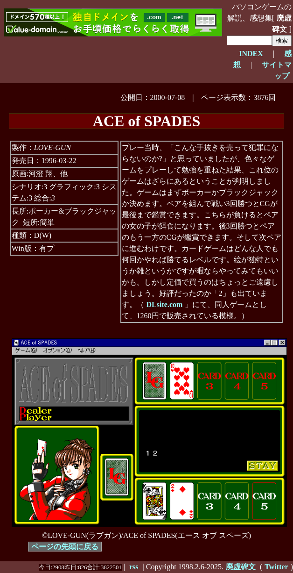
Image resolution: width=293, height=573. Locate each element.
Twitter (276, 567)
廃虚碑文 (282, 23)
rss (134, 567)
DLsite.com (164, 304)
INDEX (251, 53)
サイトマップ (277, 70)
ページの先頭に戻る (64, 547)
